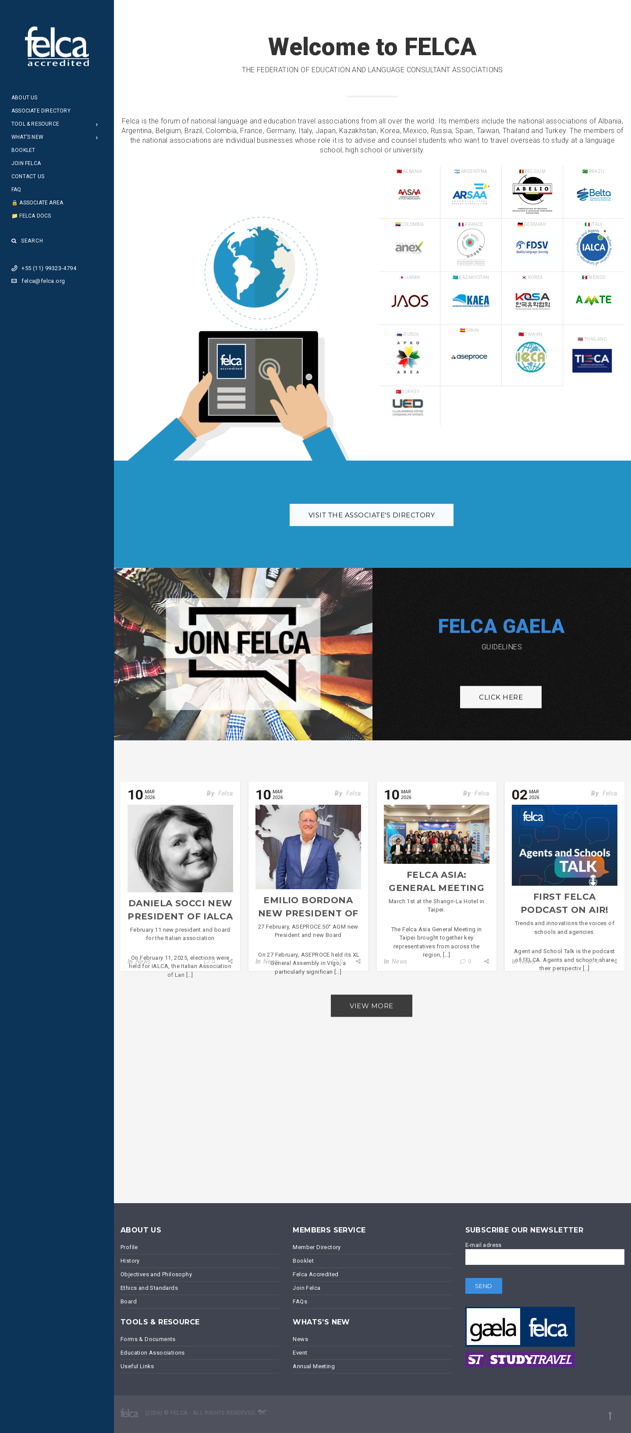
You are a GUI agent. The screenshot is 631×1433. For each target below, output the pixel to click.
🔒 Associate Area (37, 203)
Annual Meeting (314, 1366)
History (130, 1260)
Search (27, 241)
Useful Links (137, 1366)
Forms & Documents (148, 1339)
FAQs (300, 1301)
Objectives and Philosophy (156, 1274)
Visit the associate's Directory (371, 530)
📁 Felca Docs (31, 216)
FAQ (16, 190)
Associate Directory (41, 111)
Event (300, 1352)
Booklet (23, 150)
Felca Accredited (315, 1274)
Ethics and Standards (149, 1288)
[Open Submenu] (97, 124)
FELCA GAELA (501, 612)
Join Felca (26, 163)
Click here (501, 713)
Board (129, 1301)
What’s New (27, 137)
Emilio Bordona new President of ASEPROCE (308, 913)
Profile (129, 1247)
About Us (24, 98)
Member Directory (316, 1247)
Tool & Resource (35, 124)
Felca (225, 793)
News (143, 961)
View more (371, 1021)
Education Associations (153, 1352)
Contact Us (27, 176)
